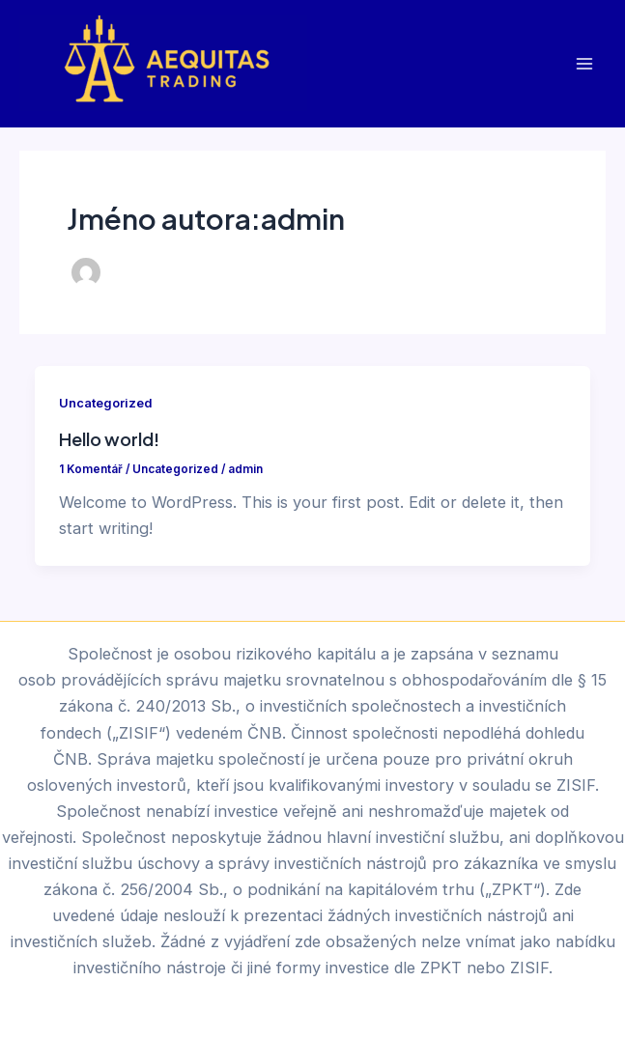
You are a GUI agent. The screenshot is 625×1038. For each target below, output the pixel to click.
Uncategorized (105, 403)
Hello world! (109, 439)
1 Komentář (91, 469)
